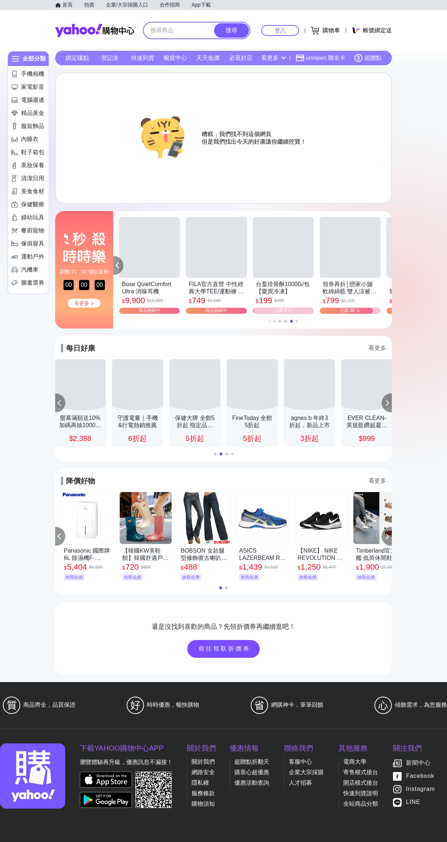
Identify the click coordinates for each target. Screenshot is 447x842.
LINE (413, 802)
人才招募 (300, 783)
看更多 (273, 58)
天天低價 (208, 58)
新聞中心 (418, 763)
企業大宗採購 (306, 772)
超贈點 (368, 58)
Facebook (420, 776)
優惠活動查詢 (251, 783)
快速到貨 (142, 58)
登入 (280, 30)
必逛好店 (241, 58)
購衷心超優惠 (251, 772)
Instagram (420, 789)
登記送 (110, 58)
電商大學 (354, 762)
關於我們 (203, 762)
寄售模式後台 (360, 772)
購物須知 (203, 804)
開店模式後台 (360, 783)
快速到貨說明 (360, 793)
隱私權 (200, 783)
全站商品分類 (360, 804)
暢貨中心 (175, 58)
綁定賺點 (77, 58)
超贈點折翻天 (251, 762)
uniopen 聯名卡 (320, 58)
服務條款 (203, 793)
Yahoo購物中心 (94, 30)
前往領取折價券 (224, 648)
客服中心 (300, 762)
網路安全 (203, 772)
